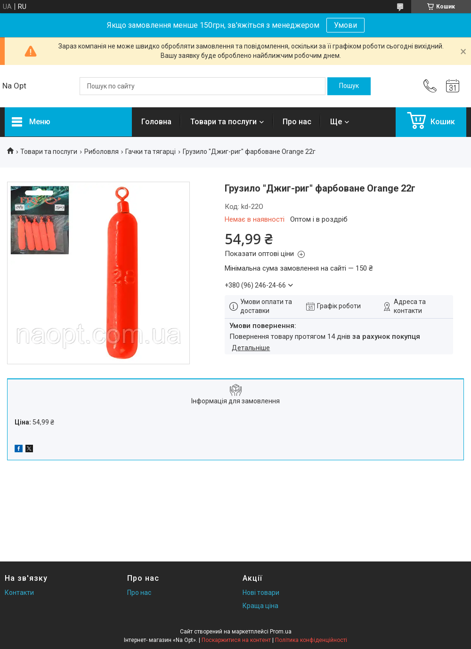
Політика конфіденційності (311, 640)
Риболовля (101, 151)
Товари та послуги (223, 121)
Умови (345, 25)
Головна (156, 121)
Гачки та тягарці (150, 151)
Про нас (297, 121)
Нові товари (261, 592)
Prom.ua (281, 631)
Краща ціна (260, 605)
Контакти (19, 592)
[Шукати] (349, 86)
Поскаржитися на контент (236, 640)
